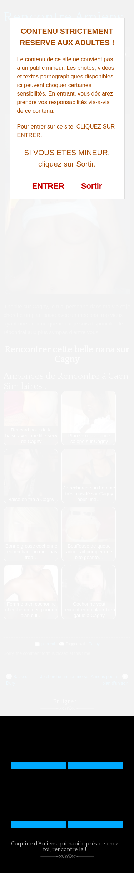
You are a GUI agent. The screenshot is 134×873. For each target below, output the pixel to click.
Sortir (91, 186)
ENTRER (48, 186)
